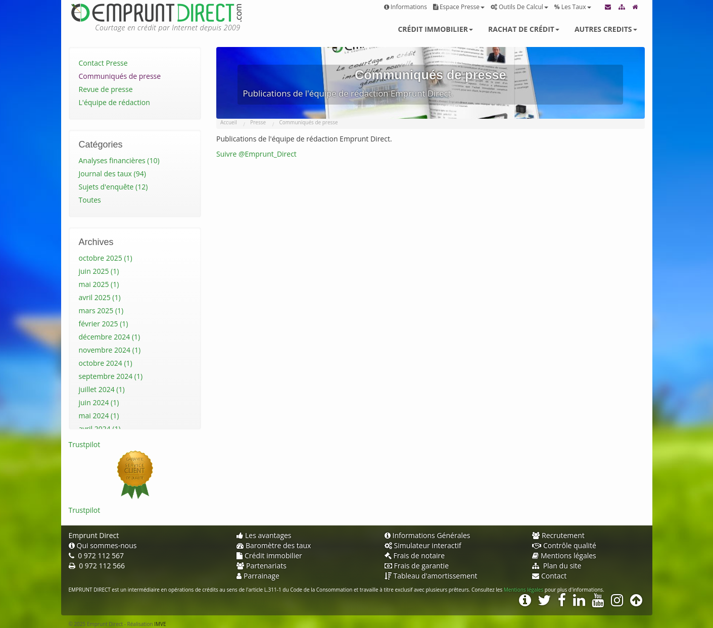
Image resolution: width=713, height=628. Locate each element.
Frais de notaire (415, 555)
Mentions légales (564, 555)
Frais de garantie (417, 565)
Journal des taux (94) (112, 173)
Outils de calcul (519, 7)
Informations (405, 7)
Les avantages (264, 535)
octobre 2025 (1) (105, 258)
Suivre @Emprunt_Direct (256, 154)
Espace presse (459, 7)
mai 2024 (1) (99, 415)
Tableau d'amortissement (431, 576)
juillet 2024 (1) (102, 389)
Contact (549, 576)
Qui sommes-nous (103, 545)
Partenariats (261, 565)
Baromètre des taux (273, 545)
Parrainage (257, 576)
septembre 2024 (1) (111, 376)
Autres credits (606, 29)
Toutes (90, 200)
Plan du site (556, 565)
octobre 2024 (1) (105, 363)
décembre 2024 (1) (109, 337)
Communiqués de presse (120, 76)
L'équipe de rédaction (114, 102)
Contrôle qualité (564, 545)
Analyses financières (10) (119, 160)
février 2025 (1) (103, 323)
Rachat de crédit (523, 29)
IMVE (160, 623)
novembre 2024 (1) (110, 350)
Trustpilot (85, 444)
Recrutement (558, 535)
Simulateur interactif (423, 545)
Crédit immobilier (435, 29)
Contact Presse (103, 63)
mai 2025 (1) (99, 284)
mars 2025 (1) (101, 310)
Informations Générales (427, 535)
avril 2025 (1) (100, 297)
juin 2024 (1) (99, 402)
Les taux (572, 7)
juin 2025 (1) (99, 271)
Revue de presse (106, 89)
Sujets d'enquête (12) (113, 186)
